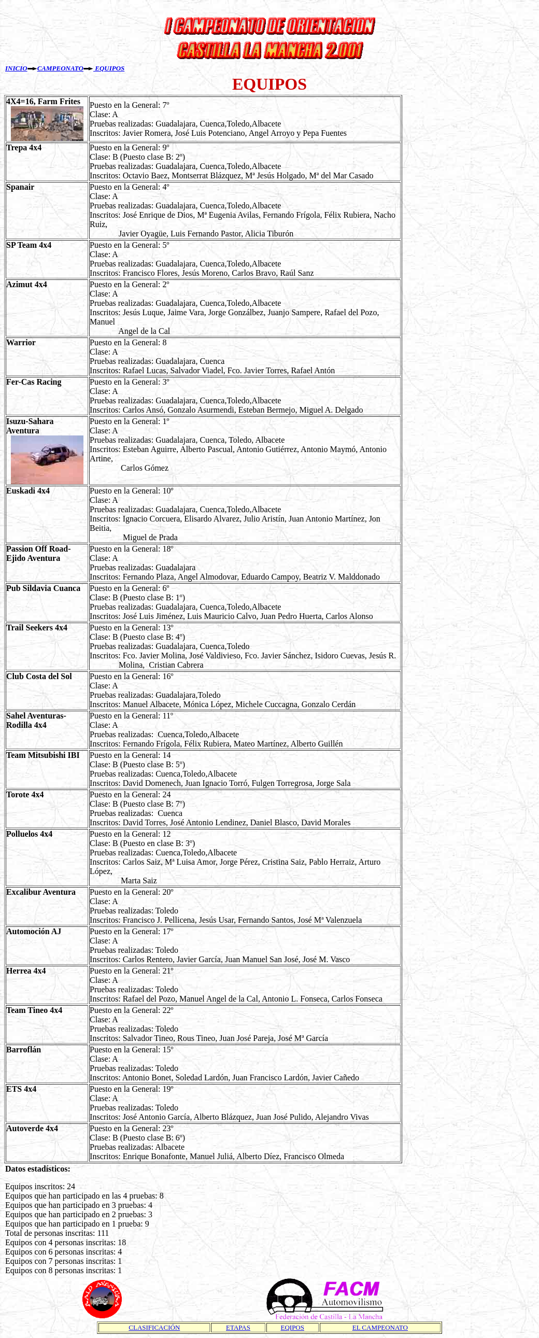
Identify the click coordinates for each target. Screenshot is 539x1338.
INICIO (16, 68)
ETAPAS (238, 1327)
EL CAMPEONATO (380, 1327)
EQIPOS (292, 1327)
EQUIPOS (108, 68)
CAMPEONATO (60, 68)
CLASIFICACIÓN (154, 1327)
